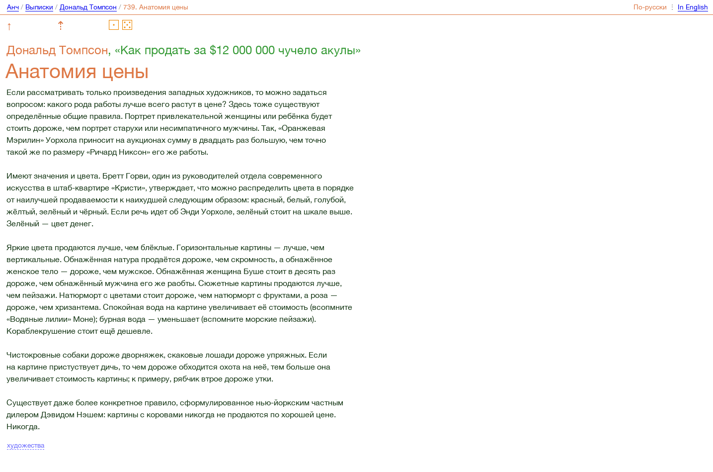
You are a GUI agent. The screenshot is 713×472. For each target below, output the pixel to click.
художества (25, 445)
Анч (13, 7)
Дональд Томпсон (88, 7)
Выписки (39, 7)
